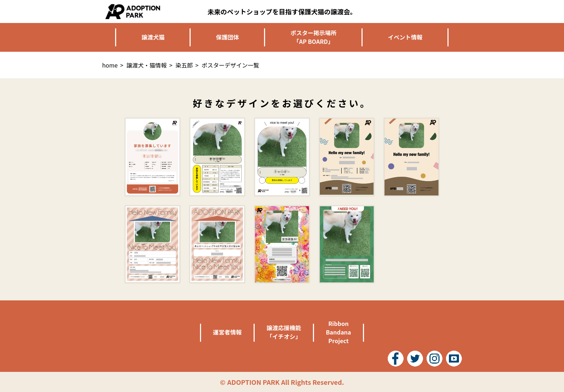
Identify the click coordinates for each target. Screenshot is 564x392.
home (110, 65)
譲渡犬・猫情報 (147, 65)
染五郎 (184, 65)
